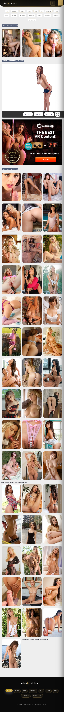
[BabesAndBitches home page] (12, 3)
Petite (39, 15)
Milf (42, 11)
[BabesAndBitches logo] (32, 683)
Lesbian (14, 11)
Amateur (48, 11)
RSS (55, 691)
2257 (48, 691)
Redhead (56, 15)
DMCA (17, 691)
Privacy (32, 691)
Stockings (32, 20)
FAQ (41, 691)
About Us (26, 695)
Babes (22, 11)
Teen (29, 11)
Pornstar (47, 15)
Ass (36, 11)
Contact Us (37, 695)
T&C (24, 691)
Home (38, 114)
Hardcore (31, 15)
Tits (7, 11)
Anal (56, 11)
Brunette (22, 15)
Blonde (14, 15)
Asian (6, 15)
